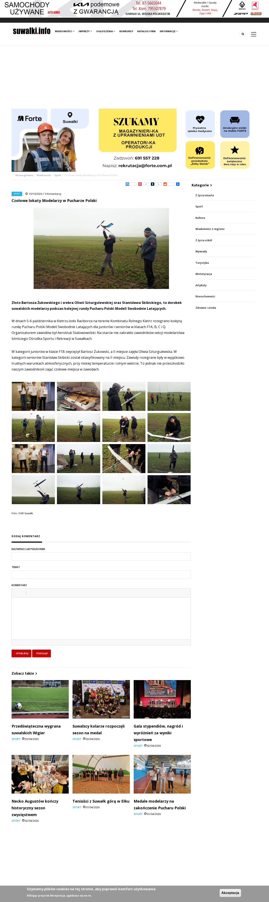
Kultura (200, 217)
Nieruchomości (205, 296)
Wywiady (201, 251)
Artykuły (201, 285)
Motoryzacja (203, 274)
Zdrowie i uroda (205, 307)
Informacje (169, 31)
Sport (57, 175)
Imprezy (85, 31)
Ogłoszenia (105, 31)
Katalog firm (146, 31)
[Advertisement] (134, 77)
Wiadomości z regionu (209, 229)
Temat (16, 567)
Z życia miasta (204, 195)
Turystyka (202, 262)
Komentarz (19, 585)
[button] (16, 593)
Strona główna (24, 175)
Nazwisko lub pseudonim (28, 549)
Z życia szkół (203, 240)
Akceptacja (230, 893)
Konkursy (126, 31)
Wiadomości (64, 31)
